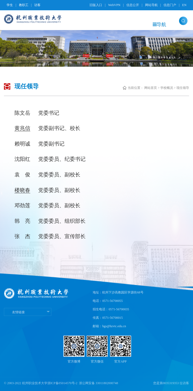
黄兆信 (22, 128)
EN (184, 5)
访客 (37, 5)
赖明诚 (22, 144)
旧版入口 (96, 5)
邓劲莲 (22, 205)
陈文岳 (22, 113)
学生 (10, 5)
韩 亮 (22, 221)
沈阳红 (22, 159)
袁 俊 (22, 174)
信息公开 (132, 5)
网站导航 (151, 5)
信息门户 (170, 5)
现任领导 (182, 88)
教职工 (23, 5)
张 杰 (22, 236)
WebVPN (114, 5)
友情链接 (27, 312)
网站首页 (150, 88)
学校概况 (166, 88)
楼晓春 (22, 190)
